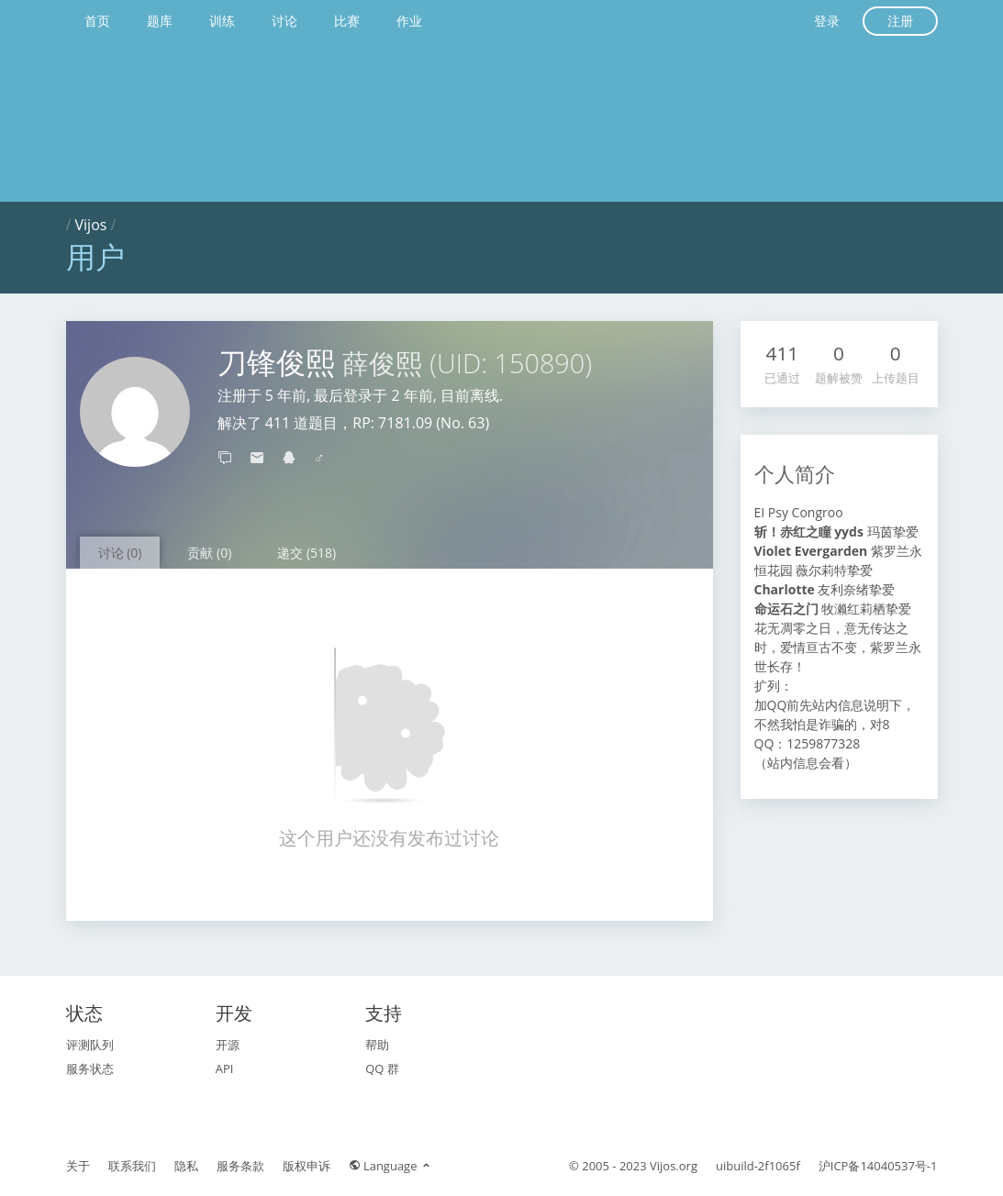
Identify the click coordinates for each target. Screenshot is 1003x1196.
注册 (900, 20)
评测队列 (90, 1044)
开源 (228, 1044)
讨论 (284, 20)
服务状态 (90, 1068)
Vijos (91, 225)
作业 (409, 20)
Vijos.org (673, 1165)
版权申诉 (306, 1165)
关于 (78, 1165)
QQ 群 (382, 1068)
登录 (827, 20)
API (225, 1068)
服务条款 (240, 1165)
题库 (160, 20)
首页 (97, 20)
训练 (222, 20)
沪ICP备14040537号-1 (878, 1165)
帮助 (377, 1044)
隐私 (186, 1165)
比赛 (347, 20)
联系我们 (132, 1165)
